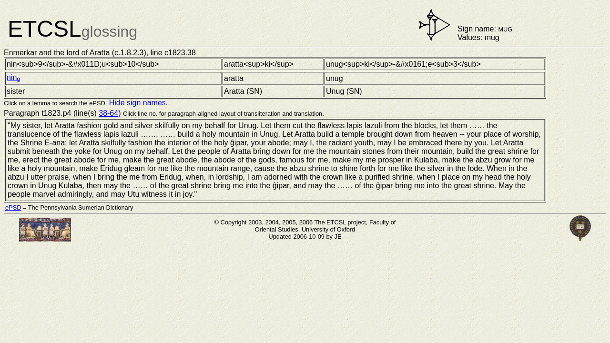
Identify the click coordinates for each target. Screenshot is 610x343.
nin (13, 77)
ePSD (13, 207)
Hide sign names (137, 103)
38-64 (108, 113)
